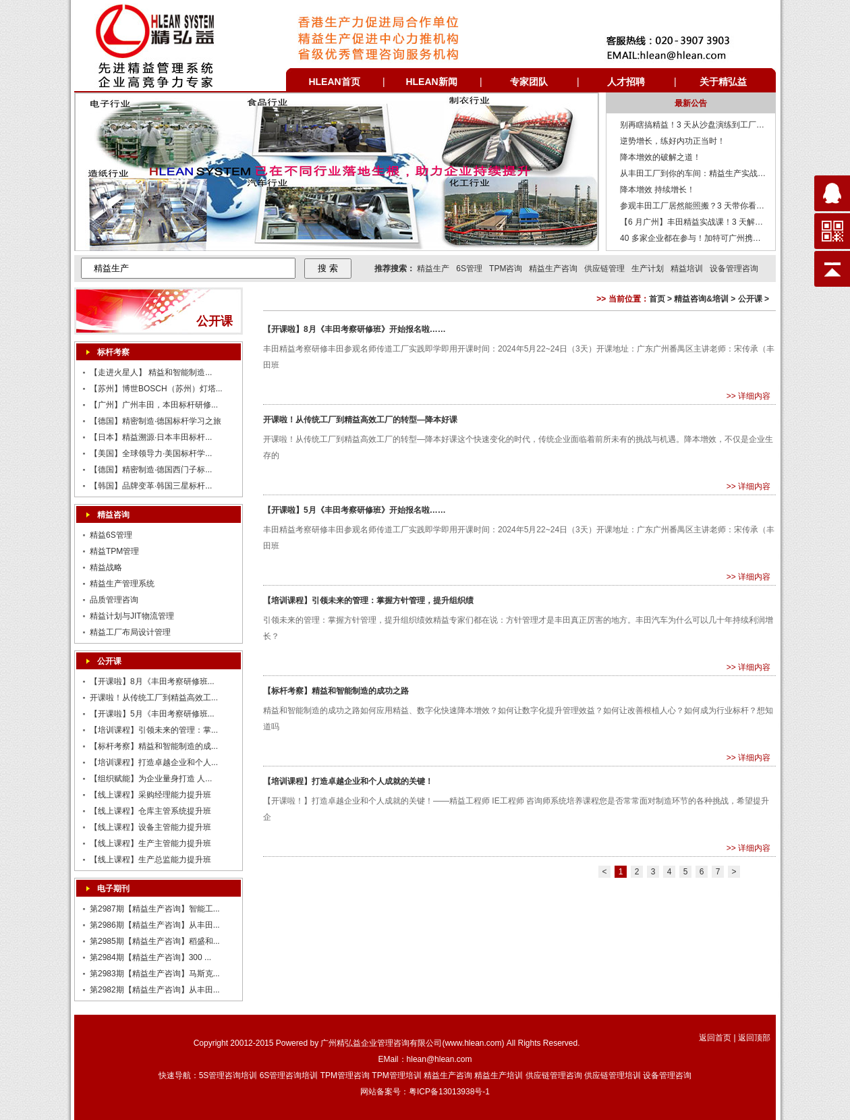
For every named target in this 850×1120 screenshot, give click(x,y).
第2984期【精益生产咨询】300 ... (150, 957)
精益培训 (687, 268)
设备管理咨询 (734, 268)
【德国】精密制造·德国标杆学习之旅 (155, 421)
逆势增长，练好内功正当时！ (672, 141)
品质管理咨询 (114, 600)
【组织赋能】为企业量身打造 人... (151, 778)
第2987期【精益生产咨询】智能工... (155, 909)
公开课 (109, 661)
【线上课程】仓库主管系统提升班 (150, 811)
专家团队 (529, 81)
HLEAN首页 (334, 81)
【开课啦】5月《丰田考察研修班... (152, 714)
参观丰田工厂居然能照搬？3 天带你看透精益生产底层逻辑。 (728, 206)
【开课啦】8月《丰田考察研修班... (152, 681)
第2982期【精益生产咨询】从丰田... (155, 990)
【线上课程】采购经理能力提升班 (150, 795)
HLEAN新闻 (431, 81)
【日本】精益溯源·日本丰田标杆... (151, 437)
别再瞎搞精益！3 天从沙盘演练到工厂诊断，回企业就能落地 (728, 125)
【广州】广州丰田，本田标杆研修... (154, 405)
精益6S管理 (111, 535)
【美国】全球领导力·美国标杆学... (151, 453)
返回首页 (715, 1037)
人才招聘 (626, 81)
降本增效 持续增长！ (657, 189)
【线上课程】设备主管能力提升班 (150, 827)
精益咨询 (113, 515)
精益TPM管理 (114, 551)
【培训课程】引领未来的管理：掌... (154, 730)
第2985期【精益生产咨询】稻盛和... (155, 941)
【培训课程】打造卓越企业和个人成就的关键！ (348, 781)
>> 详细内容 (748, 396)
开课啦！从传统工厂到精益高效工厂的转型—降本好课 (360, 419)
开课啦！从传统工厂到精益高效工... (154, 697)
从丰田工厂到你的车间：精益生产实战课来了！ (705, 173)
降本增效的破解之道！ (660, 157)
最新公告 (691, 103)
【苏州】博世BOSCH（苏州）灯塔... (156, 388)
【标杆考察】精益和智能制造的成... (154, 746)
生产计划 (647, 268)
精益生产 (433, 268)
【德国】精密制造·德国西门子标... (151, 469)
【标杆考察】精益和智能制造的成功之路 (336, 691)
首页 (657, 299)
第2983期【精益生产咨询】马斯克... (155, 973)
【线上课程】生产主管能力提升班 (150, 843)
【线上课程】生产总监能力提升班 (150, 859)
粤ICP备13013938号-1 (449, 1091)
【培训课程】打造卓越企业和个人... (154, 762)
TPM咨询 (505, 268)
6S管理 (469, 268)
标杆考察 (113, 352)
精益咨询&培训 (701, 299)
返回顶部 (754, 1037)
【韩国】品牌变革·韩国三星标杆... (151, 486)
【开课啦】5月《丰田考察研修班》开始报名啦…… (354, 510)
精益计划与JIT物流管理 (132, 616)
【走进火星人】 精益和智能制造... (151, 372)
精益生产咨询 (553, 268)
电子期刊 (113, 888)
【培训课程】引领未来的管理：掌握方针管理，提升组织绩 (368, 600)
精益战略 (106, 567)
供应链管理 (604, 268)
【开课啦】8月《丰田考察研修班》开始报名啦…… (354, 329)
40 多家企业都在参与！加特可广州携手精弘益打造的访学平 (727, 238)
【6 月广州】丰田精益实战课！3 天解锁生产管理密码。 (720, 222)
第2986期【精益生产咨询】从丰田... (155, 925)
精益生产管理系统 (122, 583)
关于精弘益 (723, 81)
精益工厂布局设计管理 (130, 632)
